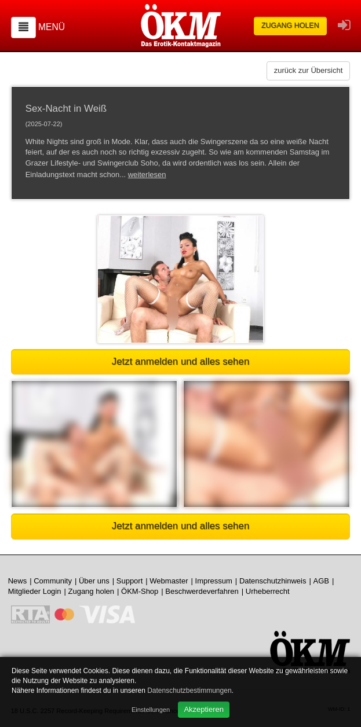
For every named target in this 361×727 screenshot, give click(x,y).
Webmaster (168, 581)
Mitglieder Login (34, 591)
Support (129, 581)
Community (53, 581)
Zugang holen (290, 25)
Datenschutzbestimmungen (189, 690)
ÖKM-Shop (139, 591)
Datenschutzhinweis (273, 581)
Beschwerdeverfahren (201, 591)
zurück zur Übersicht (308, 70)
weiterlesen (147, 174)
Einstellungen (151, 709)
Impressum (213, 581)
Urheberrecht (268, 591)
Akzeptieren (204, 709)
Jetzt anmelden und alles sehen (181, 361)
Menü (51, 27)
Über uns (94, 581)
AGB (321, 581)
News (17, 581)
